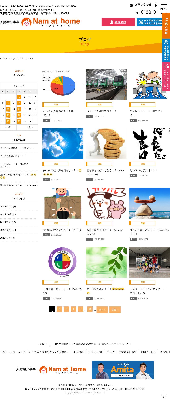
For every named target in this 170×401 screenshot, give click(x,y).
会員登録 (165, 352)
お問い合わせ (148, 352)
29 (19, 121)
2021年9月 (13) (8, 222)
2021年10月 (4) (8, 214)
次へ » (102, 309)
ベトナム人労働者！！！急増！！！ (17, 148)
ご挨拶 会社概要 (127, 352)
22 (19, 115)
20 (8, 115)
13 (8, 109)
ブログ (110, 352)
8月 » (30, 127)
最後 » (115, 309)
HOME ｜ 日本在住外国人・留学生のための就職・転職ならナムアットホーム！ (84, 344)
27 (8, 121)
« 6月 (8, 127)
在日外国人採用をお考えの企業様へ (49, 352)
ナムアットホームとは (12, 352)
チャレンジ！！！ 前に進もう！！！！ (14, 165)
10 (90, 309)
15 (19, 109)
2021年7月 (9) (7, 238)
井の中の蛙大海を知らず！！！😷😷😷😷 (18, 176)
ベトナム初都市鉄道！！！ (13, 156)
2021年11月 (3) (8, 206)
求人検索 (78, 352)
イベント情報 (95, 352)
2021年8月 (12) (8, 230)
